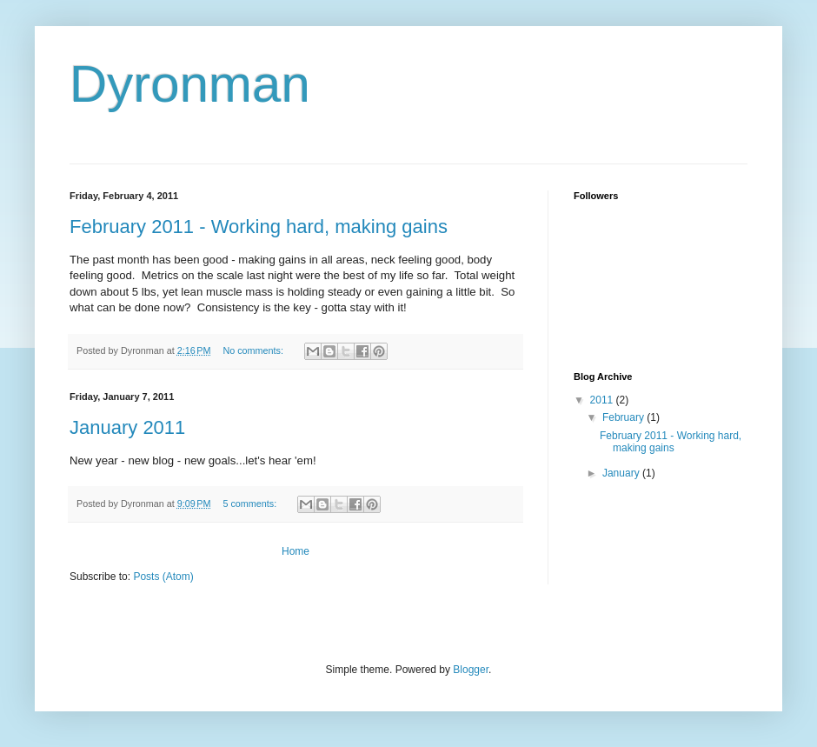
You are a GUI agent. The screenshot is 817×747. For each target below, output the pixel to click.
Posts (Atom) (163, 576)
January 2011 (127, 427)
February (624, 417)
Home (295, 551)
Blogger (470, 670)
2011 (603, 400)
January (622, 473)
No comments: (254, 350)
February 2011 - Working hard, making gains (259, 226)
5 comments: (251, 503)
